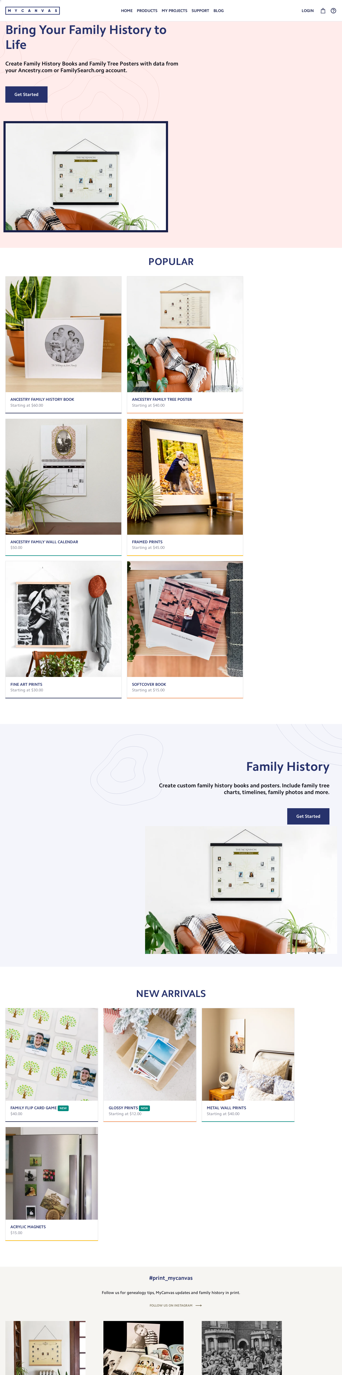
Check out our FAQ (301, 1299)
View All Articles (171, 1168)
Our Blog (237, 1299)
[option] (171, 95)
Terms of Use (240, 1323)
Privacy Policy (241, 1315)
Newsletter (239, 1307)
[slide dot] (155, 1153)
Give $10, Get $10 (20, 1333)
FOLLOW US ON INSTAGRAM (171, 833)
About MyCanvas (244, 1292)
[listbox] (171, 95)
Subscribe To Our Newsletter (171, 1250)
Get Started (26, 129)
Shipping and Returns (304, 1292)
